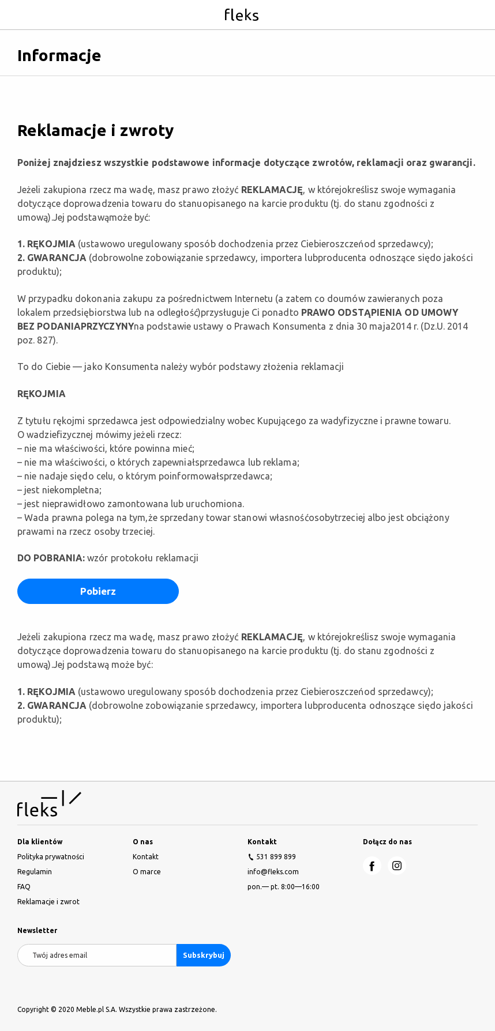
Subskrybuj (203, 955)
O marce (147, 871)
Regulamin (34, 871)
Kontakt (146, 856)
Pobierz (98, 591)
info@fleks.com (273, 871)
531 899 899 (276, 856)
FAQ (24, 886)
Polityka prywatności (50, 856)
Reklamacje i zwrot (48, 901)
